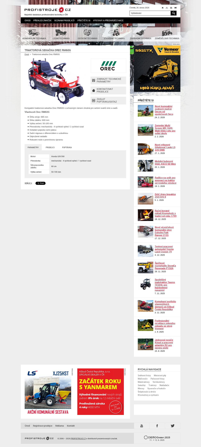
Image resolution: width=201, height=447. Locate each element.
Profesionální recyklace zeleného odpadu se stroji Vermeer (165, 324)
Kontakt (71, 425)
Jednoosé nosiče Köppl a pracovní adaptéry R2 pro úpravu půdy (164, 343)
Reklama (59, 425)
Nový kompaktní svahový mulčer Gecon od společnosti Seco (164, 110)
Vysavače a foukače (156, 388)
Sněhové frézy (144, 375)
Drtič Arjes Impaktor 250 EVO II (165, 195)
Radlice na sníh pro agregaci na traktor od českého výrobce (165, 180)
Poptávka (67, 147)
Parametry (33, 147)
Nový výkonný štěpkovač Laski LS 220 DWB (165, 147)
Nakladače (164, 385)
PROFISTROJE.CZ (47, 10)
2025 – (157, 438)
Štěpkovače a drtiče (147, 391)
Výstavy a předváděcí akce (108, 20)
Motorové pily (160, 375)
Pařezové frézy (157, 378)
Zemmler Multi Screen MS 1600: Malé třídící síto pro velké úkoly (165, 129)
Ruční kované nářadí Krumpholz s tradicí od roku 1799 (166, 213)
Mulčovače (143, 378)
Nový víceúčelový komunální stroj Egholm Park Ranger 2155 (164, 231)
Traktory (153, 385)
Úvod (28, 20)
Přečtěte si (83, 20)
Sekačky (142, 385)
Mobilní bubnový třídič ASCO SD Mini (165, 162)
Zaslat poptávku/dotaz (104, 100)
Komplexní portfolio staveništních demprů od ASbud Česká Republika (165, 305)
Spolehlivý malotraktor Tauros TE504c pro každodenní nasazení (165, 285)
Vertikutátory (159, 382)
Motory (141, 388)
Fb (157, 425)
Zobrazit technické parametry (106, 80)
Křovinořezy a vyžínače (148, 395)
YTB (142, 425)
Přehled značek (42, 20)
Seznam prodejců (64, 20)
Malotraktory (144, 382)
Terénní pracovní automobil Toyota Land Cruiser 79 (164, 249)
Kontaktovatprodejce (102, 90)
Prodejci (50, 147)
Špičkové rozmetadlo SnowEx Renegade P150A (165, 265)
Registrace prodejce (42, 425)
